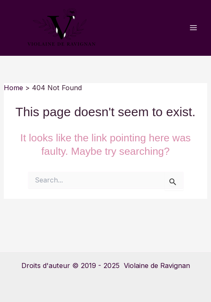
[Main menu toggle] (193, 27)
